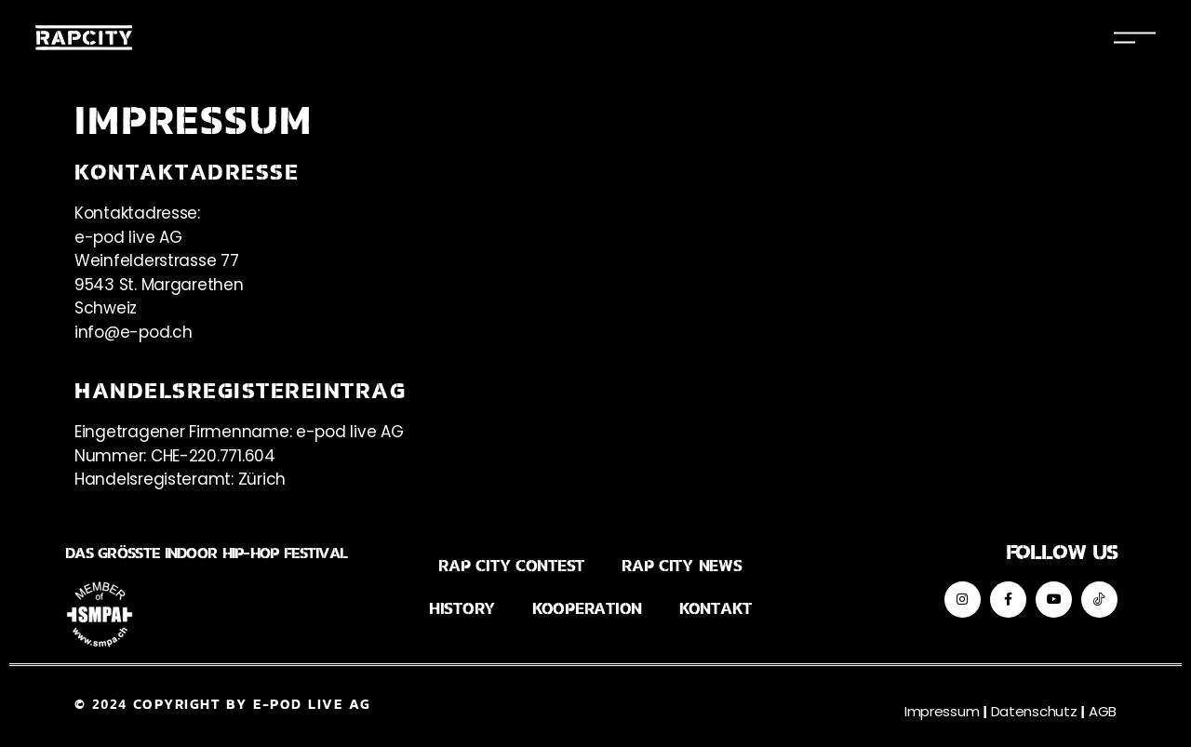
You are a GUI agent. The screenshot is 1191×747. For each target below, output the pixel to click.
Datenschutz (1034, 711)
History (462, 609)
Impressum (942, 711)
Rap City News (682, 566)
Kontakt (715, 609)
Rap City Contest (511, 566)
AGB (1103, 711)
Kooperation (587, 609)
